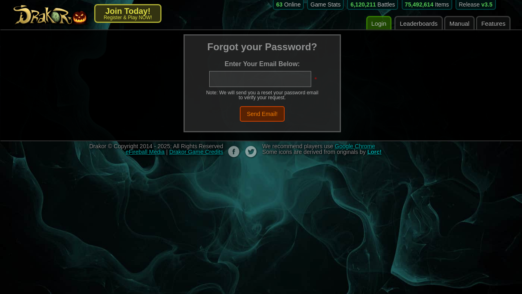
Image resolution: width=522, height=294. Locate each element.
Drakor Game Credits (196, 152)
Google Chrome (355, 146)
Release (476, 4)
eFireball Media (145, 152)
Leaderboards (419, 23)
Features (493, 23)
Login (379, 23)
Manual (459, 23)
